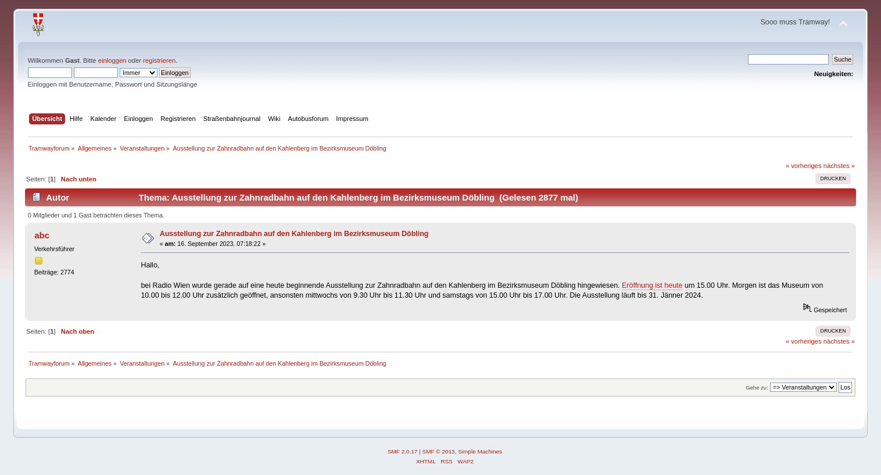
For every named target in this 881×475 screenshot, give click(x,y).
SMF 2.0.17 (403, 451)
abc (41, 235)
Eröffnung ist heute (652, 285)
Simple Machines (480, 451)
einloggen (112, 60)
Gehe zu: (757, 387)
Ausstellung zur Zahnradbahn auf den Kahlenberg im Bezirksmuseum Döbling (294, 234)
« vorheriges (804, 165)
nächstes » (839, 165)
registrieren (159, 60)
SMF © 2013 (438, 451)
